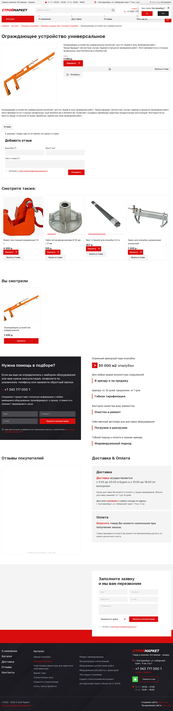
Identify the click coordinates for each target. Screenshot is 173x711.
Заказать (73, 64)
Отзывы (108, 19)
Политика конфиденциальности (17, 705)
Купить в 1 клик (162, 70)
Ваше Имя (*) (10, 149)
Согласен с (28, 171)
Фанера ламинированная (91, 656)
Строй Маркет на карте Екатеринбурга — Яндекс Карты (41, 552)
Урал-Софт (163, 702)
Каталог (10, 19)
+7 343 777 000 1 (128, 11)
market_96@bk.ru (135, 8)
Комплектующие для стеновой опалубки (63, 26)
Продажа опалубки (31, 26)
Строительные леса (43, 677)
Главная (5, 26)
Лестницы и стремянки (90, 674)
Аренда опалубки (42, 656)
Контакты (142, 19)
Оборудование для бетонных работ (96, 665)
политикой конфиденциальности (33, 171)
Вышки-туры (40, 672)
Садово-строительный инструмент (96, 679)
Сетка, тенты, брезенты (45, 686)
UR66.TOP (166, 705)
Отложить (75, 75)
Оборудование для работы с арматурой (98, 670)
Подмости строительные (46, 681)
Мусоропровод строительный (94, 661)
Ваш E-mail (50, 149)
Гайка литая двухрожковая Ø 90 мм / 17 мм (61, 244)
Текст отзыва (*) (12, 159)
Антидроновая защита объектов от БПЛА (99, 683)
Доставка (76, 19)
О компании (45, 19)
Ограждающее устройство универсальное (14, 326)
